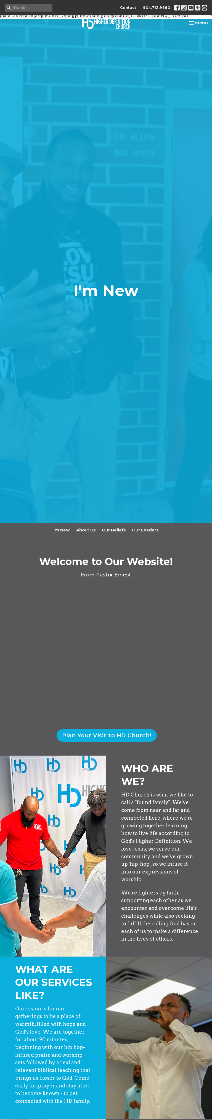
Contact (128, 7)
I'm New (61, 530)
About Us (86, 530)
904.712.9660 (156, 7)
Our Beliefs (114, 530)
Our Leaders (145, 530)
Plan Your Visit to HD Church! (106, 735)
